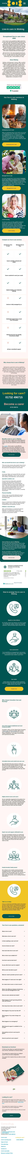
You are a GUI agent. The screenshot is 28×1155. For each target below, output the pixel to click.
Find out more (11, 455)
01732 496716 (11, 1134)
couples (6, 446)
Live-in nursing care (6, 1140)
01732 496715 (5, 1133)
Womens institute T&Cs (7, 1153)
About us (3, 1146)
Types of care (4, 1142)
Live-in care (4, 1137)
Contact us (3, 1149)
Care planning (4, 1144)
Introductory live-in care (11, 144)
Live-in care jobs (5, 1151)
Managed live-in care (11, 188)
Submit (11, 1115)
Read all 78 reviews (18, 583)
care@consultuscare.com (8, 1132)
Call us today (11, 916)
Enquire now (14, 689)
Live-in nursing (11, 231)
